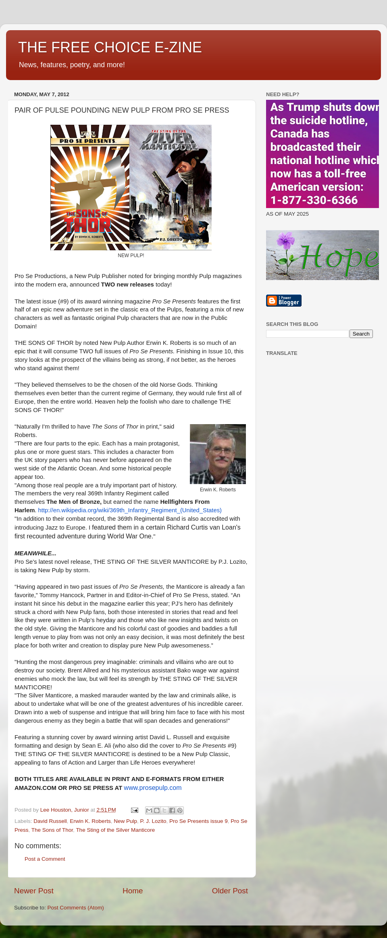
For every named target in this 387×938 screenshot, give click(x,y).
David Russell (50, 821)
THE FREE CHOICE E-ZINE (110, 47)
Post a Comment (45, 859)
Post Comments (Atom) (76, 908)
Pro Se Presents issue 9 (198, 821)
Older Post (230, 890)
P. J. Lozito (153, 821)
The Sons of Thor (52, 830)
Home (133, 890)
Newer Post (34, 890)
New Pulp (125, 821)
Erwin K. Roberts (90, 821)
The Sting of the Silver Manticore (115, 830)
